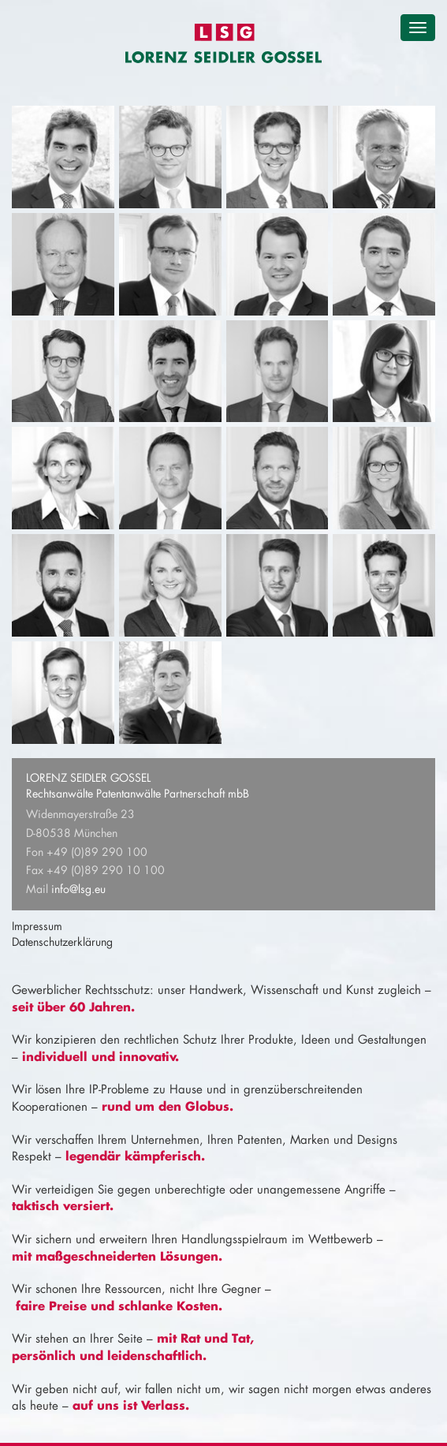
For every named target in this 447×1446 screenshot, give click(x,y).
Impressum (37, 925)
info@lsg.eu (78, 888)
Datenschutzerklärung (62, 941)
